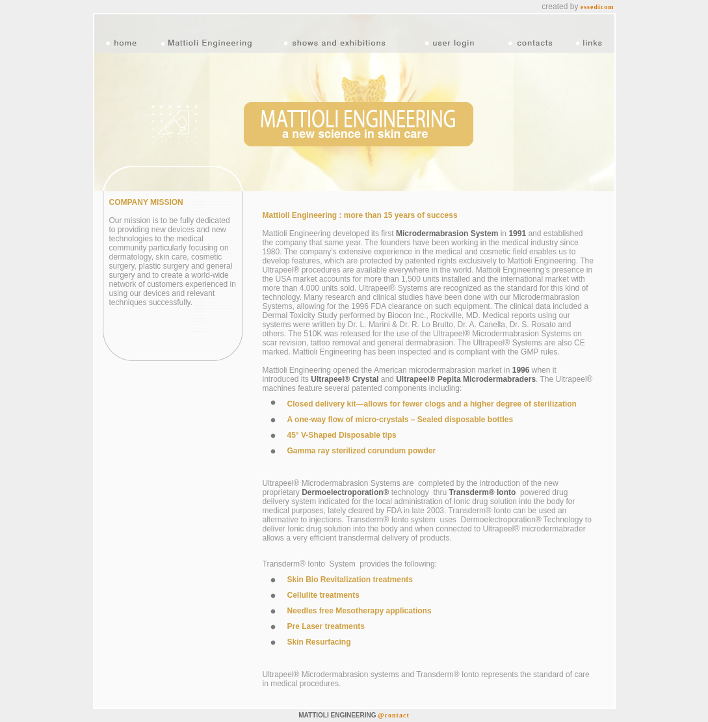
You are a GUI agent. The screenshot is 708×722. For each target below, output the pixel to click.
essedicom (597, 6)
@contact (393, 715)
